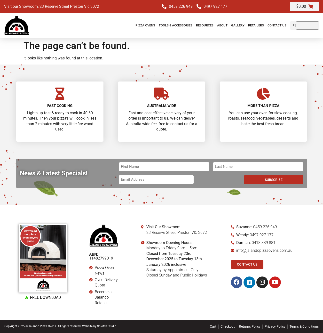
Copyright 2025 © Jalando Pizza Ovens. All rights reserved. (43, 326)
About (222, 25)
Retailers (256, 25)
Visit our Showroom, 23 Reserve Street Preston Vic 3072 (51, 6)
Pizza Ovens (145, 25)
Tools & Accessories (175, 25)
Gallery (237, 25)
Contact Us (277, 25)
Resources (204, 25)
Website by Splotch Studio (99, 326)
